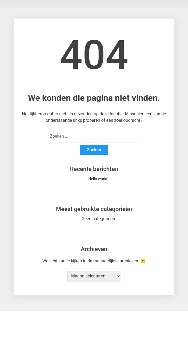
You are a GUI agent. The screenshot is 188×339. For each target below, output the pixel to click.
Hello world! (98, 179)
